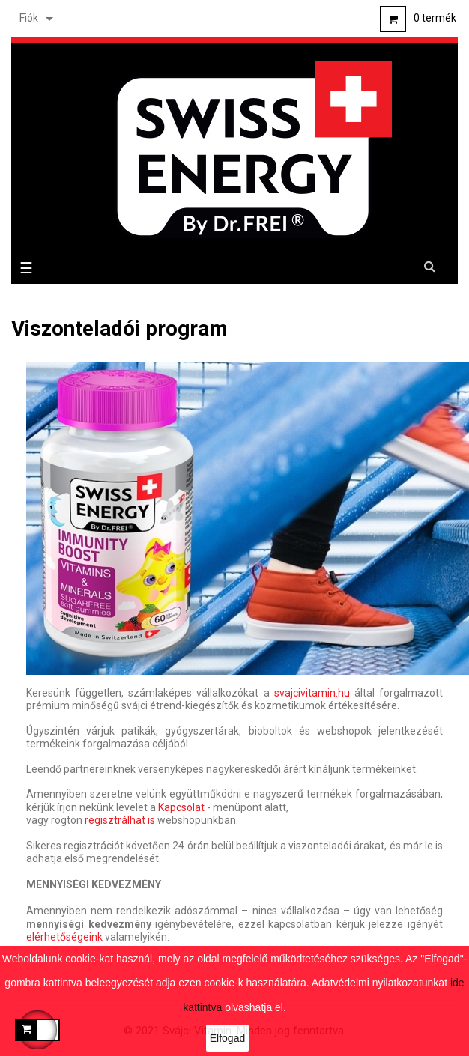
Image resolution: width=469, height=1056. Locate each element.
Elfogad (227, 1038)
